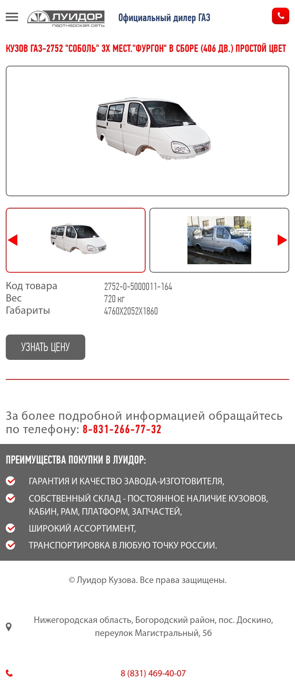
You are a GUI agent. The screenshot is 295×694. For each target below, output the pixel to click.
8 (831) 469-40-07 (153, 674)
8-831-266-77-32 (122, 429)
